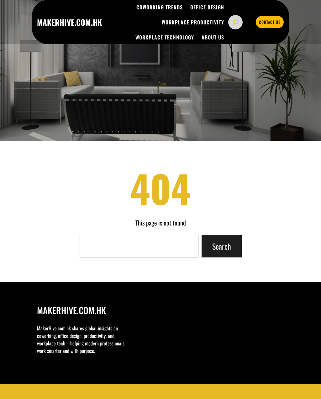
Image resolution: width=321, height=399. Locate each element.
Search (221, 246)
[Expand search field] (235, 22)
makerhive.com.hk (69, 22)
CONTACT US (270, 22)
